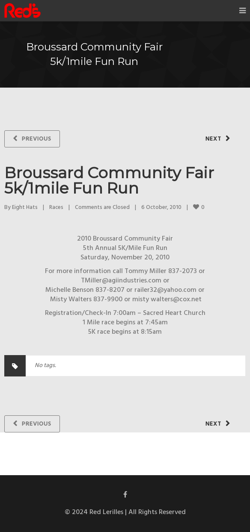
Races (56, 207)
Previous (36, 139)
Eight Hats (25, 207)
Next (213, 139)
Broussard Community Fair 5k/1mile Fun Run (109, 180)
